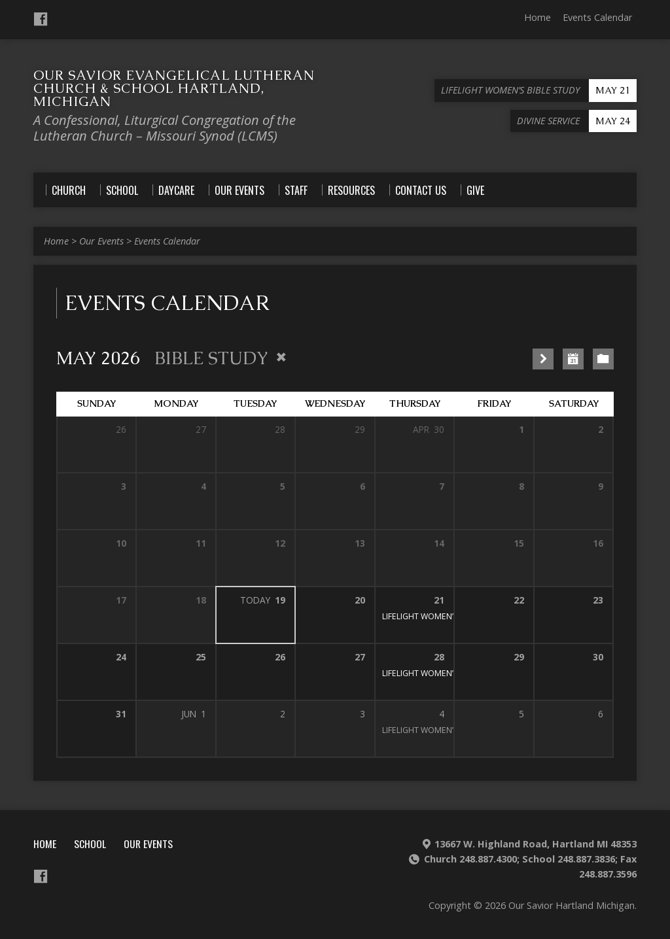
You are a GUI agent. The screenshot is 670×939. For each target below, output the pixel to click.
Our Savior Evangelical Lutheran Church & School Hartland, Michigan (174, 88)
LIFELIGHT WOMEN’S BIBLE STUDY (445, 616)
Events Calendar (597, 17)
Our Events (101, 241)
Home (537, 17)
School (90, 843)
